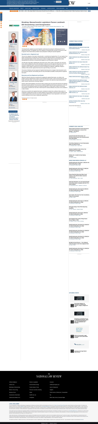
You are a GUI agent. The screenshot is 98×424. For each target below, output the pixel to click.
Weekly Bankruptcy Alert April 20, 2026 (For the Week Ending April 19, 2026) (78, 189)
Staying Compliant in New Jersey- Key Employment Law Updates (77, 150)
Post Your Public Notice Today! (76, 44)
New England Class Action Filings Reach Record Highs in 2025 (78, 219)
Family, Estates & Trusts (34, 387)
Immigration (32, 397)
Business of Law (12, 392)
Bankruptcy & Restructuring (14, 387)
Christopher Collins (73, 145)
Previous (88, 11)
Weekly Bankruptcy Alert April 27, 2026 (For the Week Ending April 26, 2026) (78, 169)
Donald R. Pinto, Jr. (13, 83)
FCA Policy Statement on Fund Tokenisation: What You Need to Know (79, 144)
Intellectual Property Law (54, 384)
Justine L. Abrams (73, 151)
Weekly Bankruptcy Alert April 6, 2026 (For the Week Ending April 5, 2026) (78, 213)
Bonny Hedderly (73, 139)
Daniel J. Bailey (13, 44)
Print (59, 41)
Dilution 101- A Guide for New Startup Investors (77, 155)
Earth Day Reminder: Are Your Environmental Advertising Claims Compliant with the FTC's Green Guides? (79, 183)
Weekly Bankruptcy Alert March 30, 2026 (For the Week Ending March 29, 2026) (79, 225)
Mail (61, 41)
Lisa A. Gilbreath (73, 209)
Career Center (51, 8)
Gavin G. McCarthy (80, 221)
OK (54, 1)
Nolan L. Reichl (80, 178)
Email (11, 45)
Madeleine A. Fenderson (83, 185)
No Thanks (58, 1)
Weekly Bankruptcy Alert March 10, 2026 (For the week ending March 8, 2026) (79, 249)
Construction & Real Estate (14, 394)
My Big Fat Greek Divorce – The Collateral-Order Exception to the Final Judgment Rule (79, 243)
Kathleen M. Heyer (13, 63)
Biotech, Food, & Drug (13, 389)
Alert (63, 26)
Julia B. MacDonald (73, 178)
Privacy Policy (62, 405)
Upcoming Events (74, 292)
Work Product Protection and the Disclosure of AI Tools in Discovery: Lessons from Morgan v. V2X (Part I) (79, 130)
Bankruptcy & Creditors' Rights (75, 191)
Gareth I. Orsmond (13, 102)
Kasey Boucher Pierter (74, 185)
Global (31, 392)
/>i (65, 41)
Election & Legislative (34, 382)
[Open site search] (87, 8)
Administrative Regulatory (61, 34)
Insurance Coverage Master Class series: (80, 352)
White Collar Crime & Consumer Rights (57, 397)
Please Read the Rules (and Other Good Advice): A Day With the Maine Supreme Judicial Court (78, 176)
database (22, 406)
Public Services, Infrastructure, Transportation (58, 392)
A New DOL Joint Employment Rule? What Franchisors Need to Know (78, 11)
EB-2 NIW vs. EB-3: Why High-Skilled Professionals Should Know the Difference (44, 11)
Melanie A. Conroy (73, 221)
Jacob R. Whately (73, 157)
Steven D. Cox (78, 139)
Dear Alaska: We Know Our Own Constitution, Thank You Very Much (79, 195)
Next (90, 11)
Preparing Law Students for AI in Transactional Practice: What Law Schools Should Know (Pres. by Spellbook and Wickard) (81, 320)
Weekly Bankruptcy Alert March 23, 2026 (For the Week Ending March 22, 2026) (79, 231)
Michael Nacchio (80, 151)
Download (63, 41)
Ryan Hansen (80, 145)
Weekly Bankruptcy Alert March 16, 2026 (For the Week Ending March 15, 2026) (79, 237)
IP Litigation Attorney (13, 113)
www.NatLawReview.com (46, 406)
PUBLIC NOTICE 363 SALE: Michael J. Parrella (78, 76)
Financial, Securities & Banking (36, 389)
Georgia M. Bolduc (80, 209)
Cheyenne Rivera (73, 132)
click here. (82, 419)
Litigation (51, 389)
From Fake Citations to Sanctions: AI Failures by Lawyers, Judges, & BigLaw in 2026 (81, 305)
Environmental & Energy (34, 384)
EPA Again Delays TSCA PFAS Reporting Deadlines (78, 207)
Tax (50, 394)
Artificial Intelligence (13, 382)
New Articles (1, 17)
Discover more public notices (74, 105)
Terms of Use (56, 405)
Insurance (52, 382)
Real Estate (59, 32)
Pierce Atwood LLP (57, 26)
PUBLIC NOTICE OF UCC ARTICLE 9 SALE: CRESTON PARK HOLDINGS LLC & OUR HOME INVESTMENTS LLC (79, 81)
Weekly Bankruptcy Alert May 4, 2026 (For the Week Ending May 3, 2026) (79, 163)
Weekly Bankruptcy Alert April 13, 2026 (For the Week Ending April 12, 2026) (78, 201)
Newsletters (36, 8)
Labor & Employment (54, 387)
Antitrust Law (11, 384)
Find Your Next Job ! (13, 111)
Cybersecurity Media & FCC (14, 397)
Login (89, 3)
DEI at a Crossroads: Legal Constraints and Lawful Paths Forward (81, 336)
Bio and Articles (12, 49)
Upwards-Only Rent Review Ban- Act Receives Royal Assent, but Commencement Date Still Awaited (79, 137)
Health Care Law (33, 394)
